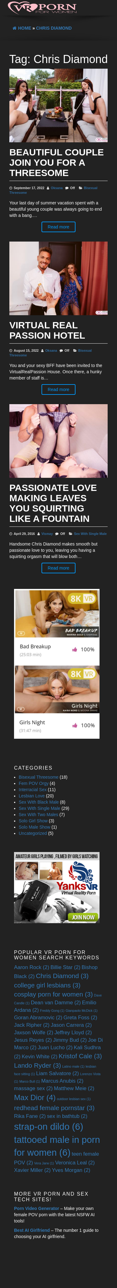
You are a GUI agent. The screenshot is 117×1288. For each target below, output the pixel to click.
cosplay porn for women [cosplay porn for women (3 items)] (53, 994)
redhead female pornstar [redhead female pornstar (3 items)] (54, 1107)
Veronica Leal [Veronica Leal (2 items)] (75, 1163)
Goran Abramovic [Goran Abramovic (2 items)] (38, 1018)
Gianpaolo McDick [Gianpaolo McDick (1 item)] (81, 1010)
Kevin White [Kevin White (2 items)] (39, 1057)
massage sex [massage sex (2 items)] (33, 1088)
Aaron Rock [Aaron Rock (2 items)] (31, 967)
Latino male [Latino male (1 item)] (73, 1066)
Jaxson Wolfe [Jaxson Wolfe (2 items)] (33, 1033)
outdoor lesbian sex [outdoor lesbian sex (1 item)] (73, 1099)
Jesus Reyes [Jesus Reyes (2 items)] (33, 1040)
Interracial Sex (32, 789)
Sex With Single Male (90, 534)
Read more (58, 226)
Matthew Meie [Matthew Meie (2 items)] (74, 1088)
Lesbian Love (32, 795)
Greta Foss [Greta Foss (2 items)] (80, 1018)
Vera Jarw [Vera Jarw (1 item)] (44, 1163)
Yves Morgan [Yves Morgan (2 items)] (71, 1170)
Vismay (47, 534)
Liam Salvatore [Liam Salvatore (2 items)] (57, 1073)
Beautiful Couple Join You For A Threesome (56, 162)
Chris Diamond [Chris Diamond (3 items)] (62, 975)
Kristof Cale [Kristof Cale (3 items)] (80, 1056)
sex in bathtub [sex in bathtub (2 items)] (67, 1116)
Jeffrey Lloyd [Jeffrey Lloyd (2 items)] (73, 1033)
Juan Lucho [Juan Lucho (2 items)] (55, 1047)
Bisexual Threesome (38, 777)
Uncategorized (33, 833)
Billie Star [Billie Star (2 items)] (65, 967)
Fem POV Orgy (34, 783)
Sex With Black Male (39, 802)
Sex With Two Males (38, 814)
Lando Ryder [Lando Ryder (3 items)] (37, 1065)
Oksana (57, 188)
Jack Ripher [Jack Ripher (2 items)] (32, 1025)
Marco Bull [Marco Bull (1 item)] (29, 1081)
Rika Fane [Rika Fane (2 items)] (30, 1116)
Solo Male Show (34, 827)
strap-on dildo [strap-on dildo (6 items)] (48, 1126)
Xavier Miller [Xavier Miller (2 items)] (32, 1170)
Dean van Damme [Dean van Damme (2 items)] (56, 1003)
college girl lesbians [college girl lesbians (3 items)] (47, 985)
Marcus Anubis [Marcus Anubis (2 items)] (62, 1081)
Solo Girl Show (33, 820)
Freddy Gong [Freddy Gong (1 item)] (52, 1010)
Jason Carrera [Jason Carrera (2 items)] (71, 1025)
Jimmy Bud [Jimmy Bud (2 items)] (70, 1040)
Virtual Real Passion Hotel (47, 330)
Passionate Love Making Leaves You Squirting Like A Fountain (53, 503)
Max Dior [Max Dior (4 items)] (35, 1097)
